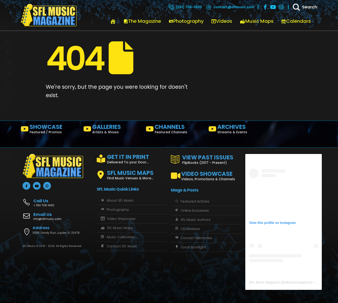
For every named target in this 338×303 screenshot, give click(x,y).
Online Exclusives (191, 210)
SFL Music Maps (116, 228)
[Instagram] (281, 7)
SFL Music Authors (192, 219)
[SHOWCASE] (50, 130)
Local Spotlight (190, 247)
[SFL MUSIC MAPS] (132, 173)
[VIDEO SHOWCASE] (206, 174)
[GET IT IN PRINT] (132, 158)
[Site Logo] (49, 15)
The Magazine (142, 21)
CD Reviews (187, 228)
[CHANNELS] (175, 130)
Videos (221, 21)
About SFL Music (117, 200)
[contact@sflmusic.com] (229, 7)
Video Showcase (117, 218)
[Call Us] (58, 200)
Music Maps (256, 21)
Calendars (296, 21)
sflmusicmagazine (298, 282)
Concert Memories (193, 238)
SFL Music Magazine (264, 282)
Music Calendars (117, 237)
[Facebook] (265, 7)
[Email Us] (58, 217)
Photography (186, 21)
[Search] (304, 7)
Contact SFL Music (118, 246)
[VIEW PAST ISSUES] (206, 159)
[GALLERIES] (112, 130)
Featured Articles (191, 201)
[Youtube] (273, 7)
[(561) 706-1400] (185, 7)
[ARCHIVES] (237, 130)
